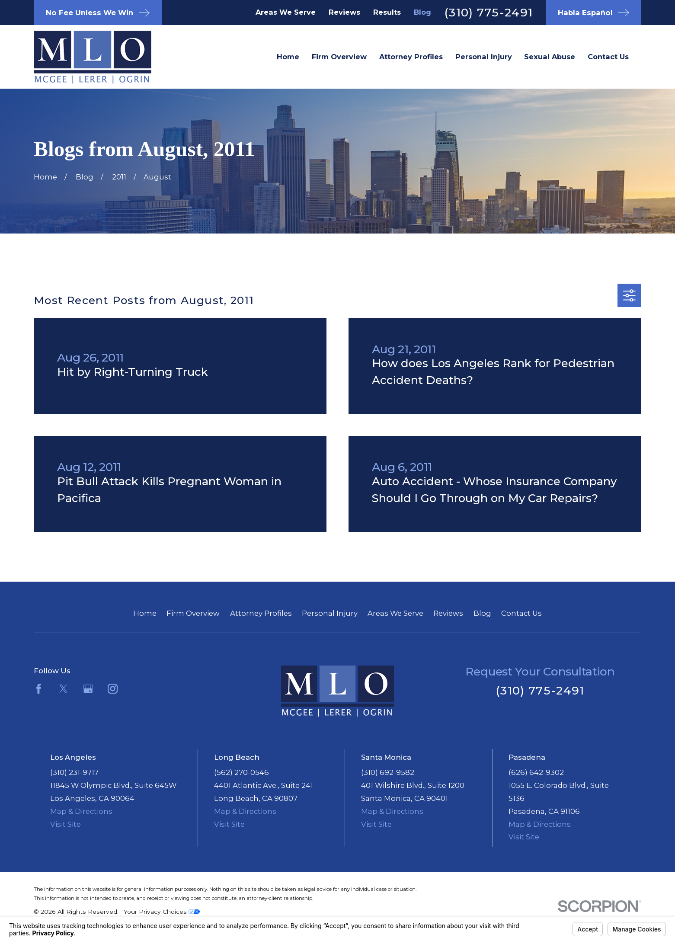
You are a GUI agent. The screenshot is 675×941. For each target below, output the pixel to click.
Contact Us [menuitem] (608, 56)
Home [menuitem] (288, 56)
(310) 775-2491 (488, 12)
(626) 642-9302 (536, 772)
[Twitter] (63, 689)
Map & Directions (81, 811)
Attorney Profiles (261, 613)
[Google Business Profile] (88, 689)
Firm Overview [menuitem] (339, 56)
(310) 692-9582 (387, 772)
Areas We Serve (286, 12)
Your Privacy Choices (162, 911)
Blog (422, 12)
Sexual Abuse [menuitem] (549, 56)
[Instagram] (113, 689)
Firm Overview (193, 613)
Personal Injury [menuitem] (483, 56)
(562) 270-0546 (241, 772)
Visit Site (65, 824)
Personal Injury (330, 613)
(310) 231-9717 (74, 772)
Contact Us (521, 613)
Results (387, 12)
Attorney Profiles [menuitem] (411, 56)
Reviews (344, 12)
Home (145, 613)
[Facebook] (39, 689)
